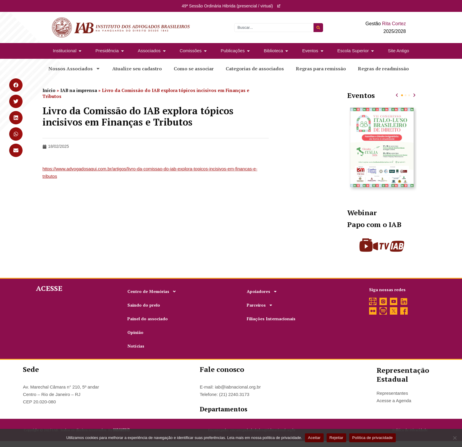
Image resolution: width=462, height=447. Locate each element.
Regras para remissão (321, 68)
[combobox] (274, 27)
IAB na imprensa (78, 90)
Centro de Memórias (151, 291)
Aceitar (314, 437)
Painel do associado (147, 318)
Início (49, 90)
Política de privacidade (372, 437)
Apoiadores (262, 291)
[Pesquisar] (318, 27)
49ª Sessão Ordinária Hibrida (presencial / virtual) (227, 6)
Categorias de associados (255, 68)
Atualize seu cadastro (137, 68)
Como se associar (194, 68)
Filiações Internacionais (271, 318)
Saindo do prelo (143, 305)
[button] (397, 95)
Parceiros (260, 305)
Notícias (135, 346)
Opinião (135, 332)
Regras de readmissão (383, 68)
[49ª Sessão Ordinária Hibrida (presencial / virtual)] (278, 5)
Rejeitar (337, 437)
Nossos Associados (74, 68)
